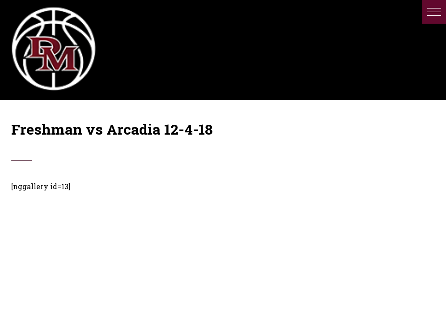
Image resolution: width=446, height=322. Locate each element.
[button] (434, 12)
